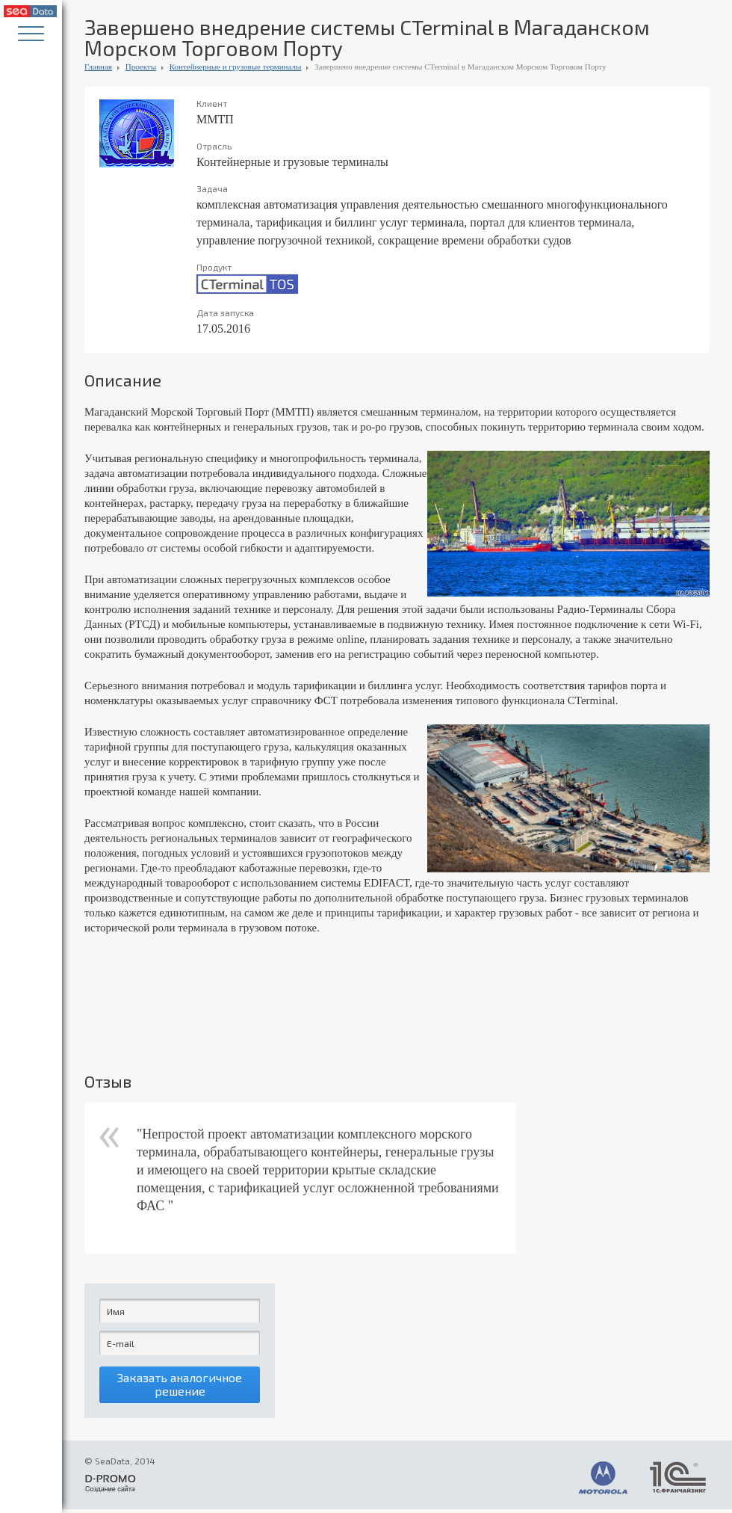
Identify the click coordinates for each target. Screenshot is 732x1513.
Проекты (140, 66)
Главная (98, 66)
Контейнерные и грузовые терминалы (236, 66)
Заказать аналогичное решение (179, 1386)
